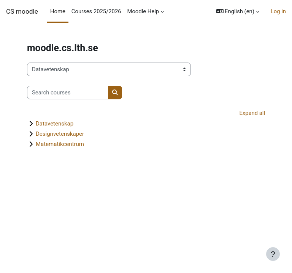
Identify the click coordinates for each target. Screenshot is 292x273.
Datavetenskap (54, 123)
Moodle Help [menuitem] (143, 11)
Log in (278, 11)
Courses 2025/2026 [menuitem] (96, 11)
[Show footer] (273, 254)
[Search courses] (67, 92)
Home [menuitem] (57, 11)
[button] (237, 11)
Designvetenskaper (60, 133)
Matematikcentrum (60, 144)
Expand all (252, 113)
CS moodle (22, 11)
